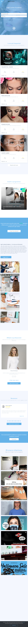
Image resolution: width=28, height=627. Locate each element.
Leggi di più (6, 257)
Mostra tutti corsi (14, 165)
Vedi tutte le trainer (14, 383)
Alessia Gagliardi (9, 405)
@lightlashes (18, 450)
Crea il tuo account (14, 231)
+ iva (5, 75)
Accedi (24, 1)
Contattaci (14, 439)
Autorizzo (14, 625)
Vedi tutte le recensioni (14, 424)
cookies (24, 622)
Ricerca (14, 18)
